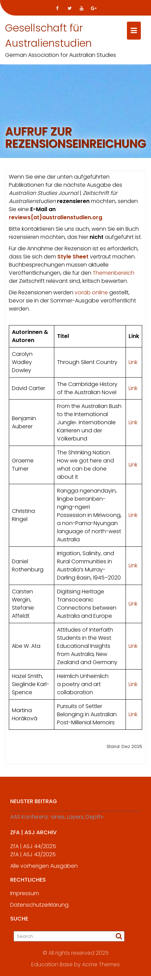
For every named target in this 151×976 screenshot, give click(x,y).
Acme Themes (101, 964)
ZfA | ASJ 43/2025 (33, 858)
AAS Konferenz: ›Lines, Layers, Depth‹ (56, 820)
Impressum (24, 897)
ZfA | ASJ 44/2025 (33, 850)
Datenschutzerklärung (39, 908)
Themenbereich (113, 274)
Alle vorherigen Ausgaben (44, 869)
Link (133, 363)
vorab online (91, 294)
